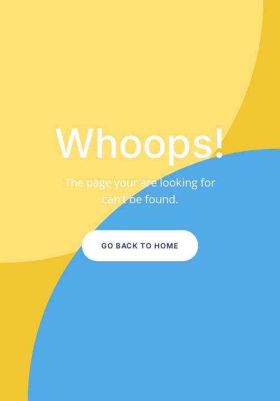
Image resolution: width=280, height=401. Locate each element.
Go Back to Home (140, 245)
